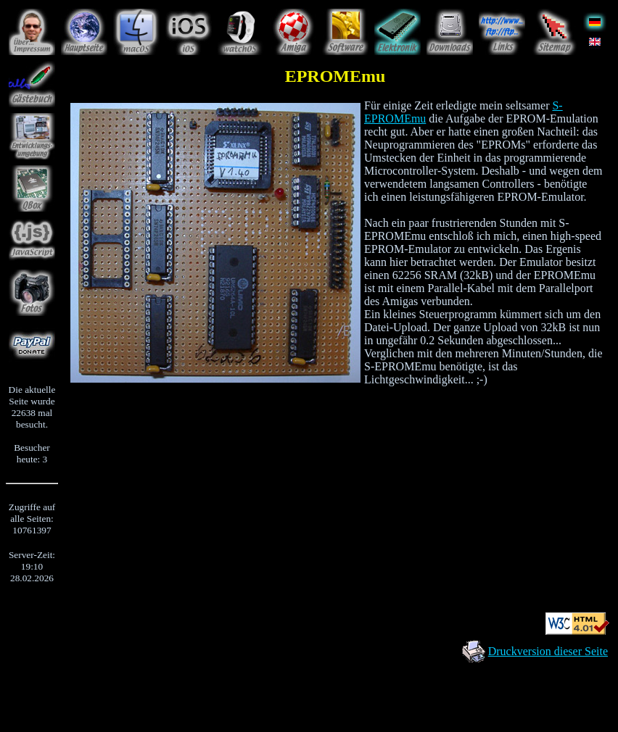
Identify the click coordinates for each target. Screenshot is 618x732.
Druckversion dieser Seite (548, 651)
